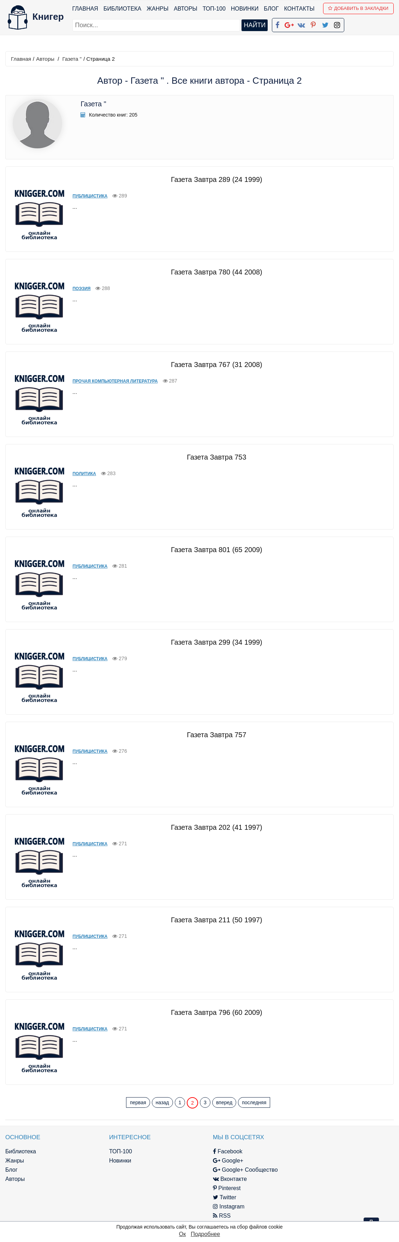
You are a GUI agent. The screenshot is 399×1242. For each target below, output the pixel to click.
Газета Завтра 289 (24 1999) (213, 179)
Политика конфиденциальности (331, 1160)
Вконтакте (211, 1179)
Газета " (72, 59)
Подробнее (205, 1234)
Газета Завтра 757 (213, 734)
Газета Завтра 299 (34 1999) (213, 642)
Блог (271, 9)
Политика (77, 473)
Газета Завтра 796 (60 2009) (213, 1012)
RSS (203, 1215)
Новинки (245, 9)
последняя (254, 1102)
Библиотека (122, 9)
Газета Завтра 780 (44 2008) (213, 272)
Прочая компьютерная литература (108, 380)
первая (138, 1102)
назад (162, 1102)
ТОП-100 (214, 9)
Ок (182, 1234)
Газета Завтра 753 (213, 457)
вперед (224, 1102)
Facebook (209, 1151)
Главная (85, 9)
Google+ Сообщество (227, 1169)
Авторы (186, 9)
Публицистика (83, 195)
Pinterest (208, 1188)
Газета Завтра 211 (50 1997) (213, 919)
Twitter (206, 1197)
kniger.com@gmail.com (335, 1151)
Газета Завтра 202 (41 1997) (213, 827)
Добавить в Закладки (358, 8)
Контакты (299, 9)
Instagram (210, 1206)
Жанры (158, 9)
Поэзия (75, 288)
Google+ (210, 1160)
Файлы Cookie (307, 1169)
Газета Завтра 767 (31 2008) (213, 364)
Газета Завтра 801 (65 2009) (213, 549)
